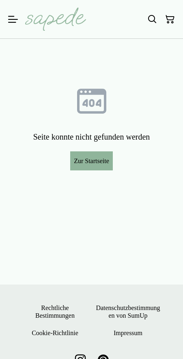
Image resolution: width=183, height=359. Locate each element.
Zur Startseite (91, 160)
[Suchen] (152, 19)
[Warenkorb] (170, 19)
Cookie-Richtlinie (55, 332)
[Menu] (13, 19)
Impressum (128, 332)
